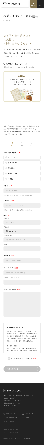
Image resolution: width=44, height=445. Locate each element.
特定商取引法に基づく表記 (11, 429)
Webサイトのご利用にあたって (11, 432)
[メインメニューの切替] (40, 4)
